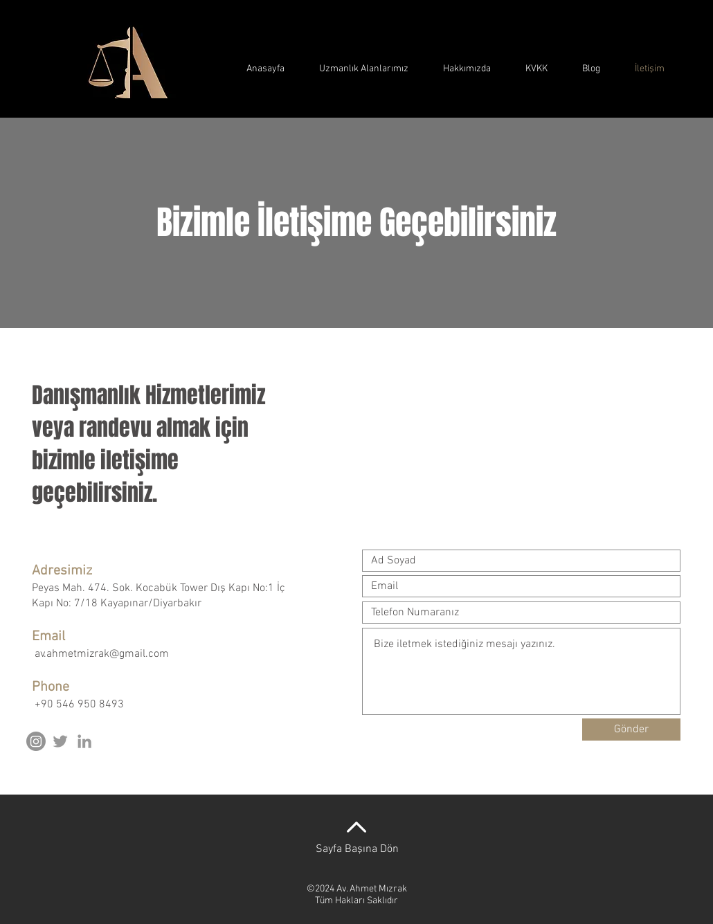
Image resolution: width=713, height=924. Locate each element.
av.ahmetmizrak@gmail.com (102, 654)
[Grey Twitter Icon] (60, 741)
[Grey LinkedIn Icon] (84, 741)
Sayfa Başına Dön (357, 849)
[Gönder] (631, 729)
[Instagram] (36, 741)
